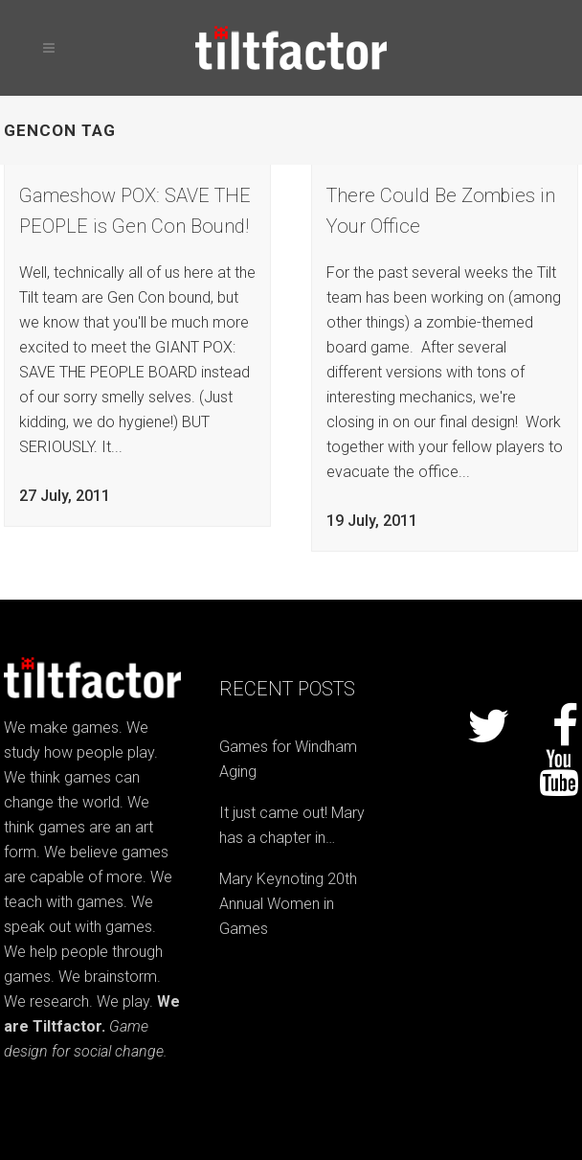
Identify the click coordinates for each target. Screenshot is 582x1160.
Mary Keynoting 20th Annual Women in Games (288, 904)
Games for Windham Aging (288, 759)
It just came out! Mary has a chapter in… (292, 825)
